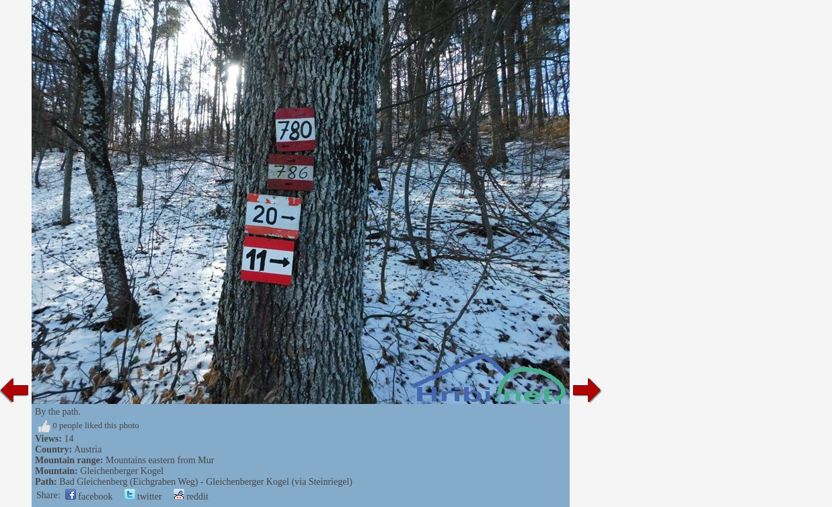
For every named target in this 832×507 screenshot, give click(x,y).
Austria (88, 449)
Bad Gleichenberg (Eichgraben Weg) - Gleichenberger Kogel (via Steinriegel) (205, 482)
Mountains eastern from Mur (160, 460)
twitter (143, 497)
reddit (191, 497)
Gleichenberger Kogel (121, 471)
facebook (89, 497)
